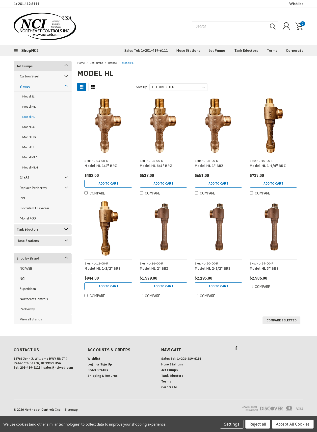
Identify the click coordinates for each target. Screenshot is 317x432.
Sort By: (141, 87)
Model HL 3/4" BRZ (156, 166)
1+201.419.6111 (26, 3)
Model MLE (29, 157)
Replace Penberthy (33, 188)
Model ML (29, 106)
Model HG (29, 137)
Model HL (28, 117)
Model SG (28, 127)
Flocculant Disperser (34, 208)
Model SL (28, 96)
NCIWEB (26, 268)
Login (91, 364)
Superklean (28, 289)
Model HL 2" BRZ (154, 268)
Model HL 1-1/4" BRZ (268, 166)
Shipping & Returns (102, 376)
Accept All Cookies (293, 424)
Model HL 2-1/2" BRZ (213, 268)
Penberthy (27, 309)
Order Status (97, 370)
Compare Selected (281, 320)
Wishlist (296, 3)
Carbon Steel (29, 76)
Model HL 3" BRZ (264, 268)
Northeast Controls (34, 299)
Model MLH (30, 167)
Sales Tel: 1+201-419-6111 (146, 50)
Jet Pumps (217, 50)
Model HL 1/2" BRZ (100, 166)
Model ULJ (29, 147)
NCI (22, 279)
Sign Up (106, 364)
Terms (272, 50)
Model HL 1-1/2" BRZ (102, 268)
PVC (23, 198)
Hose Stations (188, 50)
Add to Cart (108, 183)
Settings (231, 424)
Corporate (294, 50)
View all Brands (31, 319)
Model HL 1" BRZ (209, 166)
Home (81, 63)
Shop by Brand (28, 258)
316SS (24, 178)
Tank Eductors (246, 50)
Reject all (257, 424)
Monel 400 (28, 218)
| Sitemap (70, 409)
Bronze (25, 86)
